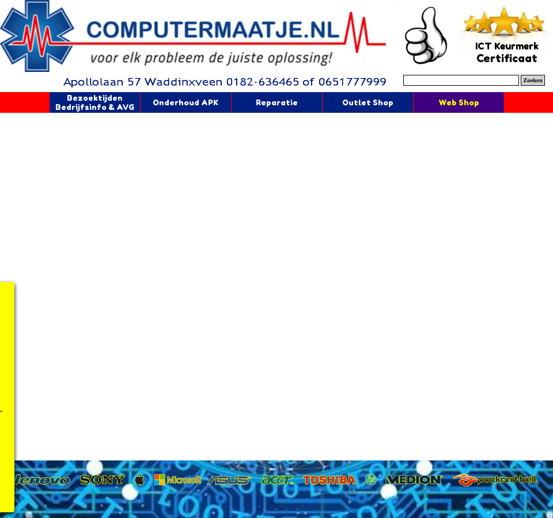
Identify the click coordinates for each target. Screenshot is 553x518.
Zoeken (533, 80)
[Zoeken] (461, 80)
